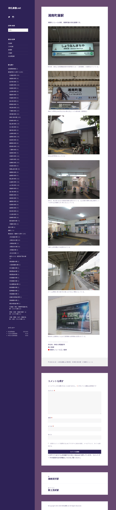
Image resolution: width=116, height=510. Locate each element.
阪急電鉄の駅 (13, 287)
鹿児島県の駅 (13, 221)
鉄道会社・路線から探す (15, 234)
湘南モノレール (88, 362)
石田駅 (10, 43)
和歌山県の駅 (13, 169)
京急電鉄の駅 (13, 281)
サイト (50, 434)
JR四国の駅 (12, 250)
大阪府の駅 (12, 159)
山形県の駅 (12, 91)
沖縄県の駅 (12, 224)
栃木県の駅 (12, 101)
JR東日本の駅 (13, 240)
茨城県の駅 (12, 98)
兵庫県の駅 (12, 162)
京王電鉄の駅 (13, 268)
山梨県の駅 (12, 133)
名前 (50, 418)
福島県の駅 (12, 95)
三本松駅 (10, 46)
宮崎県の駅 (12, 217)
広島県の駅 (12, 182)
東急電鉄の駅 (13, 261)
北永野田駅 (11, 56)
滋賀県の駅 (12, 153)
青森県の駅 (12, 78)
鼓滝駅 (10, 50)
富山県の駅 (12, 124)
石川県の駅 (12, 127)
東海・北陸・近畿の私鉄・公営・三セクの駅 (17, 313)
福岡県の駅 (12, 201)
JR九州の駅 (12, 253)
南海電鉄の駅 (13, 300)
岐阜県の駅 (12, 140)
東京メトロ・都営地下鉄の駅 (17, 256)
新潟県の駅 (12, 120)
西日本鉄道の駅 (13, 303)
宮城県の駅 (12, 85)
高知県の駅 (12, 198)
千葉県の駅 (12, 111)
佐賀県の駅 (12, 205)
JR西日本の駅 (13, 247)
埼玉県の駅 (12, 108)
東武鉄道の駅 (13, 274)
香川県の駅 (12, 192)
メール (51, 426)
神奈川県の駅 (13, 117)
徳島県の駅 (12, 188)
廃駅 (9, 230)
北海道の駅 (12, 75)
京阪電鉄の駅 (13, 294)
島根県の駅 (12, 175)
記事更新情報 (12, 69)
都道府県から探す (13, 72)
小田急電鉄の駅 (13, 265)
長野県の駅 (12, 137)
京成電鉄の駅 (13, 278)
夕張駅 (10, 53)
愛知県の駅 (12, 146)
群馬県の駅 (12, 104)
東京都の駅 (12, 114)
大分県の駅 (12, 214)
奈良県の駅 (12, 166)
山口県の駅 (12, 185)
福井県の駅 (12, 130)
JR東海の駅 (12, 243)
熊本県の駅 (12, 211)
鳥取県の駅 (12, 172)
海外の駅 (10, 227)
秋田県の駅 (12, 88)
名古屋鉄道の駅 (13, 284)
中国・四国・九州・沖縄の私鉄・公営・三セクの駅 (17, 318)
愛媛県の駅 (12, 195)
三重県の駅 (12, 150)
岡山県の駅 (12, 179)
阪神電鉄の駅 (13, 291)
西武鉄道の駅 (13, 271)
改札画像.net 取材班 (65, 362)
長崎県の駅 (12, 208)
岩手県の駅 (12, 82)
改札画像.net (14, 8)
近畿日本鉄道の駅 (14, 297)
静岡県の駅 (12, 143)
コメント (51, 390)
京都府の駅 (12, 156)
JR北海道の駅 (13, 237)
